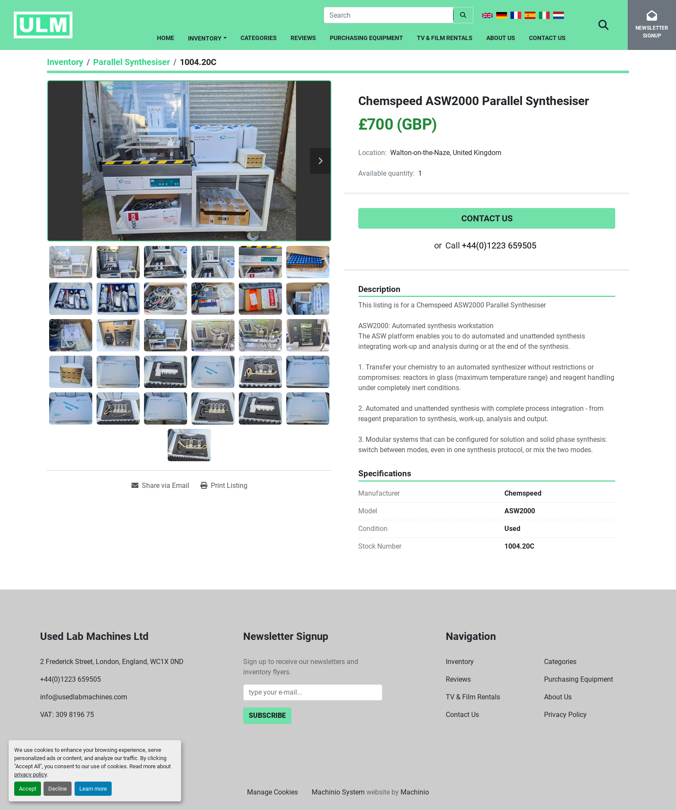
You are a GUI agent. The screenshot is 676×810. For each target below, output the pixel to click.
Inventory (205, 38)
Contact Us (547, 37)
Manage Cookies (272, 792)
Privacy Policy (565, 715)
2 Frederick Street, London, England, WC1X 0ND (112, 662)
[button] (207, 37)
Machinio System (338, 792)
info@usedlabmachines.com (83, 697)
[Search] (388, 15)
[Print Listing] (224, 486)
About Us (500, 37)
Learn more (93, 788)
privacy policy (30, 774)
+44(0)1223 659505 (499, 245)
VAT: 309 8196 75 (67, 715)
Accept (27, 788)
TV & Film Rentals (445, 37)
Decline (57, 788)
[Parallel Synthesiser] (131, 62)
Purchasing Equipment (366, 37)
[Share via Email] (160, 486)
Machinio (415, 792)
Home (165, 37)
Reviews (303, 37)
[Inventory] (65, 62)
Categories (259, 37)
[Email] (312, 692)
